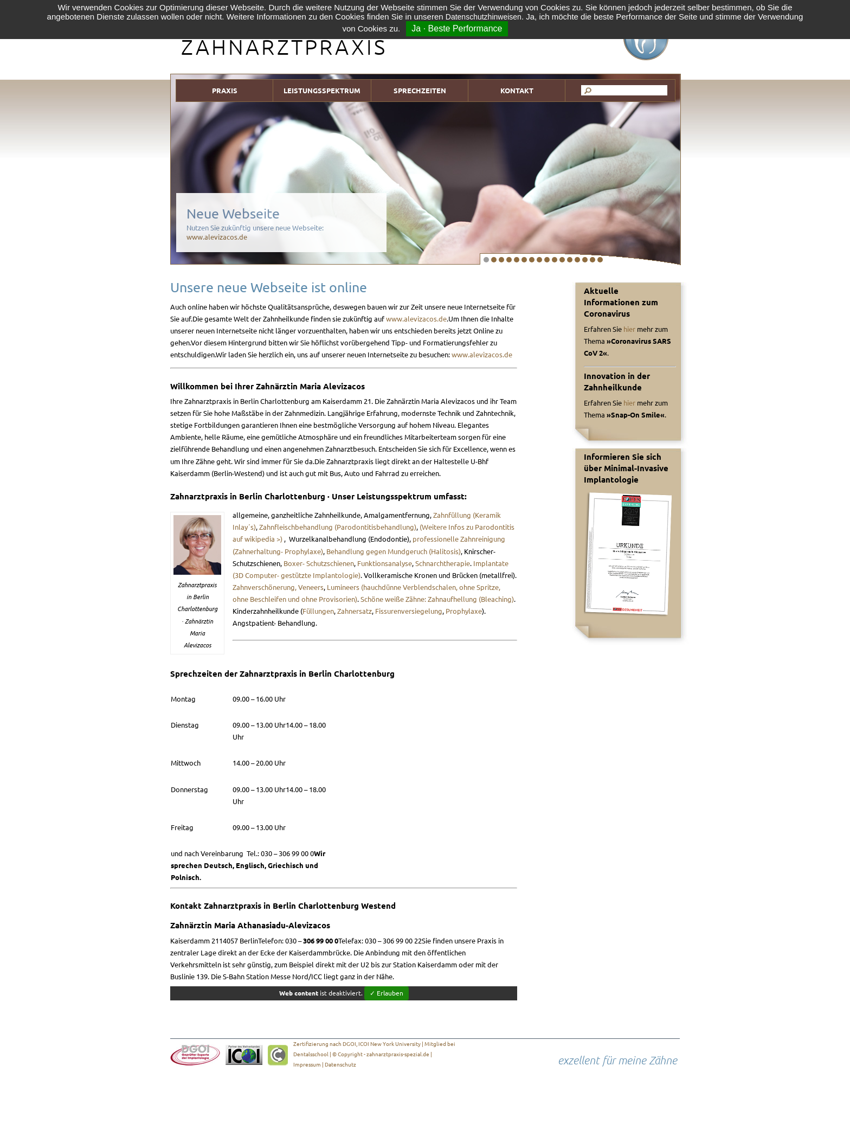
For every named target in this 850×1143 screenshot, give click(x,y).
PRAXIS (224, 90)
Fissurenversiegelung (408, 611)
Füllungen (318, 611)
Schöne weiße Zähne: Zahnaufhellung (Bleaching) (437, 599)
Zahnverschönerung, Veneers (278, 587)
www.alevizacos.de (216, 237)
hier (629, 329)
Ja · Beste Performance (456, 28)
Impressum (307, 1065)
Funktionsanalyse (384, 563)
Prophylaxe (464, 611)
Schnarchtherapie (442, 563)
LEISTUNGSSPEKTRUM (322, 90)
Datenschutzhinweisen (483, 16)
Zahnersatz (354, 611)
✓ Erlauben (386, 993)
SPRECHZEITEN (420, 90)
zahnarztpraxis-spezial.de (397, 1054)
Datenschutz (340, 1065)
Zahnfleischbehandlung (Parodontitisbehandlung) (337, 527)
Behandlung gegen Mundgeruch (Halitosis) (393, 551)
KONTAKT (516, 90)
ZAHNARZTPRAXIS (284, 47)
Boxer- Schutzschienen (319, 563)
